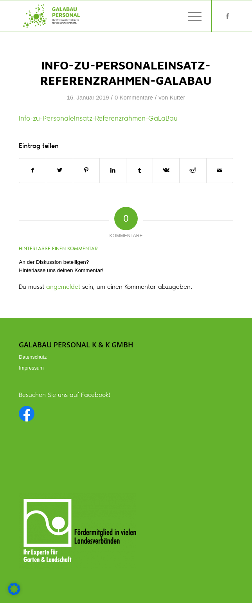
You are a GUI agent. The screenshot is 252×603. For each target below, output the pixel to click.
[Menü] (191, 16)
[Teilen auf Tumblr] (139, 170)
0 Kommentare (134, 97)
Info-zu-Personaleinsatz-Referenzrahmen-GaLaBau (98, 119)
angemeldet (63, 287)
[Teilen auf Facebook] (32, 170)
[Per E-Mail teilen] (220, 170)
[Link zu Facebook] (227, 16)
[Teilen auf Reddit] (193, 170)
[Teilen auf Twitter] (59, 170)
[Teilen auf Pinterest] (86, 170)
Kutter (177, 97)
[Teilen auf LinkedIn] (113, 170)
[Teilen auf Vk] (166, 170)
